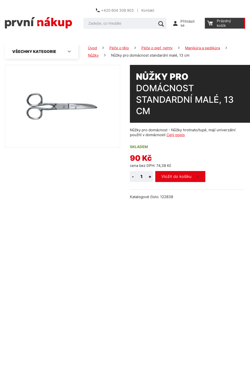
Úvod (92, 48)
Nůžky (93, 55)
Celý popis (176, 134)
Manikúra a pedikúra (202, 48)
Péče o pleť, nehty (157, 48)
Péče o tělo (119, 48)
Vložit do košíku (176, 176)
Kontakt (147, 10)
